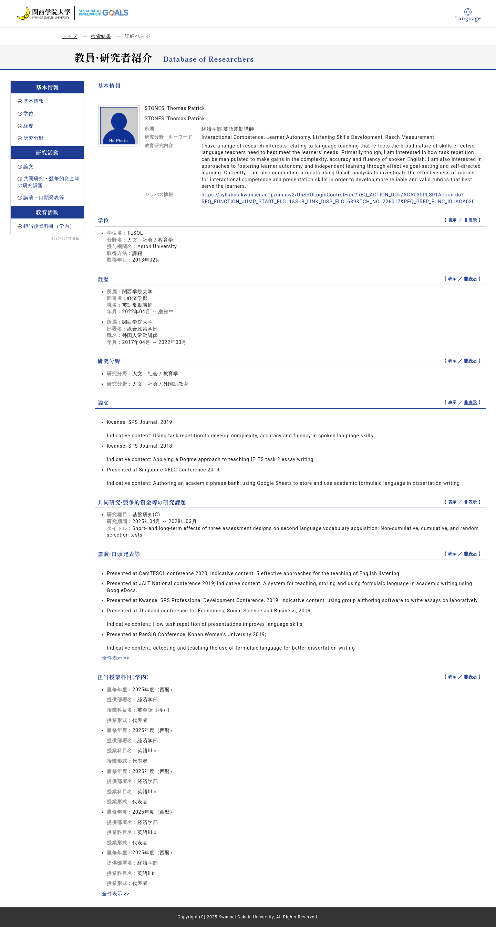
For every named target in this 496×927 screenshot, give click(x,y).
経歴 (28, 126)
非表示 (470, 220)
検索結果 (101, 36)
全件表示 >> (116, 658)
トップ (70, 36)
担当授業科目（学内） (48, 226)
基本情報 (33, 101)
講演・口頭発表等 (43, 197)
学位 (28, 113)
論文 (28, 166)
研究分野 (33, 138)
